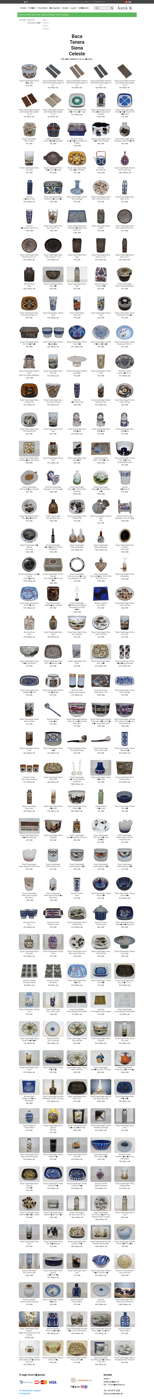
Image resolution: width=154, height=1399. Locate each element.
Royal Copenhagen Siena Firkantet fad (77, 517)
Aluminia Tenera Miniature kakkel (29, 981)
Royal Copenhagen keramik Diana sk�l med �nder (101, 1330)
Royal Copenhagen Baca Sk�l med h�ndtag (53, 169)
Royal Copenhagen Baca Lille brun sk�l (77, 1243)
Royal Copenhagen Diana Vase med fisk (29, 720)
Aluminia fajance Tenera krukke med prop (29, 1301)
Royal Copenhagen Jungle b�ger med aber (53, 604)
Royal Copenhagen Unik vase (77, 314)
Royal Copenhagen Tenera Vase (101, 372)
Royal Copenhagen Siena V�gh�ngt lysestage (124, 662)
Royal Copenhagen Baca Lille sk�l (53, 285)
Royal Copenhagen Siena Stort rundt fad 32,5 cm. (100, 198)
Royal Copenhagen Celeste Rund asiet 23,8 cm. (125, 343)
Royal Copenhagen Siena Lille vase (29, 169)
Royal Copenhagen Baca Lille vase (29, 952)
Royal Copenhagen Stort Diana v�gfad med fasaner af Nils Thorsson (100, 1215)
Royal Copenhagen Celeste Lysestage (125, 952)
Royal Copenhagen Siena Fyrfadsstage (124, 1185)
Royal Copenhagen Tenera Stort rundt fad (77, 1068)
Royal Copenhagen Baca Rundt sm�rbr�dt (29, 1039)
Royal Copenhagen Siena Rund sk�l (77, 807)
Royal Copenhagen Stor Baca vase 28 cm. (77, 1214)
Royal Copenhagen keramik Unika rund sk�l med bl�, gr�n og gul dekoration (101, 721)
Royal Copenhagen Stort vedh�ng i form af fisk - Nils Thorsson (101, 576)
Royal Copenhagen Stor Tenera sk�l (101, 1156)
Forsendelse (43, 8)
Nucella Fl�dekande (125, 488)
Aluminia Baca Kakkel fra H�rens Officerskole (29, 1099)
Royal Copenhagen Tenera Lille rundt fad (125, 401)
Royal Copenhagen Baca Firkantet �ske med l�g (53, 1214)
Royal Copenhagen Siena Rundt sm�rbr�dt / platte (29, 1214)
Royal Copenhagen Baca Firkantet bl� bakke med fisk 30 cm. (76, 228)
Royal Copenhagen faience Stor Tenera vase (125, 169)
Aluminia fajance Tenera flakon (29, 1127)
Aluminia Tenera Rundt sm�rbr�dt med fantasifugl (125, 1157)
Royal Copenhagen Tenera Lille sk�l (125, 807)
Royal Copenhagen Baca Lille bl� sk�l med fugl (125, 923)
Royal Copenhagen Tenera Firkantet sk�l (53, 1185)
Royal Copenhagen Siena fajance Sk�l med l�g (53, 1273)
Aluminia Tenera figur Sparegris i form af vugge (53, 488)
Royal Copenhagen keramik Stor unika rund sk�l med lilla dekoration (124, 721)
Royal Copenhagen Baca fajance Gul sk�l (29, 1186)
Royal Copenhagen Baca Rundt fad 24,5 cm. (29, 256)
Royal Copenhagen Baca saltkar (29, 140)
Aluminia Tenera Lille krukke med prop (29, 778)
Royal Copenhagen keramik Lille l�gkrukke (53, 691)
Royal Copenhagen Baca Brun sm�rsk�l (29, 343)
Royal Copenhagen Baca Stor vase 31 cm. (53, 227)
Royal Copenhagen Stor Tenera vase (53, 1010)
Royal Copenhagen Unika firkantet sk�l (77, 865)
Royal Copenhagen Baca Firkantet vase (125, 778)
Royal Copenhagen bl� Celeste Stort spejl (29, 547)
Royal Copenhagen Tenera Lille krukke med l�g (125, 314)
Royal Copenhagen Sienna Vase (101, 314)
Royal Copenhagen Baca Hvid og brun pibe (77, 749)
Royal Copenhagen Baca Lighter (101, 227)
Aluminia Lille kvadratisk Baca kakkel (101, 1010)
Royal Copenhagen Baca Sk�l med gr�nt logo (77, 111)
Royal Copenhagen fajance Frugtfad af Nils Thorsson (125, 1359)
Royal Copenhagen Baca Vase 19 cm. (125, 198)
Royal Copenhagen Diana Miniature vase (100, 401)
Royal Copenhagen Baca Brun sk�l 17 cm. (125, 981)
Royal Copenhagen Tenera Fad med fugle (125, 691)
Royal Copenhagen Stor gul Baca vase (53, 517)
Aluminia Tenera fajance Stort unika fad (125, 1272)
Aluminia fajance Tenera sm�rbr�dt (53, 1330)
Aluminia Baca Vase (29, 285)
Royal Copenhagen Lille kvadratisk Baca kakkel (77, 1010)
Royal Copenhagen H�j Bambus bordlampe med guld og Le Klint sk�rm (77, 606)
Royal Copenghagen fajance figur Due (101, 518)
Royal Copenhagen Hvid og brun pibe (101, 749)
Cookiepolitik (24, 1393)
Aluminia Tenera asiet (101, 1301)
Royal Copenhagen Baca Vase (77, 285)
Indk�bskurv (83, 8)
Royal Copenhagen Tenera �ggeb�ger (53, 343)
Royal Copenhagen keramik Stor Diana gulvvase (101, 1098)
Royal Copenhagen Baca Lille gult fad (29, 401)
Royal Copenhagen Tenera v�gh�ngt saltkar (53, 140)
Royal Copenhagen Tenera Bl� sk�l (53, 1068)
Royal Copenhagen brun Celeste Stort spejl (125, 547)
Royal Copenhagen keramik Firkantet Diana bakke (101, 1243)
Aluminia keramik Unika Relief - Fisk (101, 691)
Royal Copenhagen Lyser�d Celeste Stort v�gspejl (29, 576)
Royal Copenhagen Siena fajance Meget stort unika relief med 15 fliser (29, 1332)
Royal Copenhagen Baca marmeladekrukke (125, 285)
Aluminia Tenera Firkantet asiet (53, 923)
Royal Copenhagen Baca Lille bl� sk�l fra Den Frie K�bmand (125, 112)
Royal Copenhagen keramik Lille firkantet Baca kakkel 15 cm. (53, 83)
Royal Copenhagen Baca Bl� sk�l (125, 1098)
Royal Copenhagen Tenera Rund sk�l (77, 343)
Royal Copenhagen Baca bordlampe (101, 546)
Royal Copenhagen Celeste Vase (53, 314)
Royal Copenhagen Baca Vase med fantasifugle (29, 1156)
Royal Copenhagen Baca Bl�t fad (77, 981)
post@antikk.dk (116, 1393)
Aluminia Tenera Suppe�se (53, 720)
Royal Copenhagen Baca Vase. (77, 256)
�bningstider (54, 8)
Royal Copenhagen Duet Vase (77, 662)
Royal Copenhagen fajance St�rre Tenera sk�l (101, 1272)
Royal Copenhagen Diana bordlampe (77, 546)
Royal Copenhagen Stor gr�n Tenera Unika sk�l (101, 489)
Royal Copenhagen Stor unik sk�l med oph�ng (100, 837)
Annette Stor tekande (101, 169)
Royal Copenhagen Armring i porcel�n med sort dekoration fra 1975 (77, 576)
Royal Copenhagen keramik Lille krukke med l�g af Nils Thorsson (29, 1360)
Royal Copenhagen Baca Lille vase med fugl (53, 401)
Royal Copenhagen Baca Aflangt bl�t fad (29, 691)
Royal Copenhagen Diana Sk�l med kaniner (29, 662)
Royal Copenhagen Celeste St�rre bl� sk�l (101, 343)
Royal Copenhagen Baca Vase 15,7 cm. (101, 256)
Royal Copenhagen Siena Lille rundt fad (124, 604)
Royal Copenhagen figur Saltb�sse (77, 430)
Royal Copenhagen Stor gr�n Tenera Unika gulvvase (77, 489)
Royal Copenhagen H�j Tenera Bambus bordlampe (77, 779)
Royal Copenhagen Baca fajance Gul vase (53, 1128)
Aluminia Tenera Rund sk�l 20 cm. (125, 372)
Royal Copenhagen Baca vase (29, 807)
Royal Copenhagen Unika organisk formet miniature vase (124, 837)
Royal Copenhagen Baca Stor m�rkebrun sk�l (53, 662)
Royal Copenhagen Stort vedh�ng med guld (29, 488)
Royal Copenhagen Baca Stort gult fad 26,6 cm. (29, 314)
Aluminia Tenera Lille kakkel (53, 981)
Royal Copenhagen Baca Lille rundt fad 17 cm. (53, 256)
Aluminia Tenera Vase (77, 894)
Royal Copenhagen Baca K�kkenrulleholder (29, 836)
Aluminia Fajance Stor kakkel (100, 604)
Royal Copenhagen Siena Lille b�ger (77, 459)
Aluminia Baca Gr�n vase (100, 807)
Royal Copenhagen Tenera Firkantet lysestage (101, 1127)
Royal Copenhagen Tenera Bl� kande (101, 778)
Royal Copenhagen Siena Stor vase (124, 1039)
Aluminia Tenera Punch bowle (101, 923)
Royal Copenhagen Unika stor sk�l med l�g (124, 1068)
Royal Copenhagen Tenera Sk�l (53, 749)
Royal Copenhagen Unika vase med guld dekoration (29, 895)
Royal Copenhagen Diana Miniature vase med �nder (125, 140)
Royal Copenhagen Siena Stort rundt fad (100, 633)
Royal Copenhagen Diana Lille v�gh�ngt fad (29, 517)
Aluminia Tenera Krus (29, 923)
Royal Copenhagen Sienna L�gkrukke (29, 82)
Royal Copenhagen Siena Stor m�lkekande (53, 1243)
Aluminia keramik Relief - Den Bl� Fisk (101, 459)
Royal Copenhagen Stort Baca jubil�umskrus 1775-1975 (101, 1360)
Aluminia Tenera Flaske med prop (101, 1185)
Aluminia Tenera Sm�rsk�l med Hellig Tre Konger (77, 141)
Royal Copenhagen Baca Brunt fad (53, 778)
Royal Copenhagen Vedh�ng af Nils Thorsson (77, 836)
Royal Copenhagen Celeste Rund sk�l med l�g (125, 1243)
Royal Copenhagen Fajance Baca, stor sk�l (77, 1359)
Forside (23, 8)
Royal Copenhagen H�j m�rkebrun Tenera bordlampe (53, 547)
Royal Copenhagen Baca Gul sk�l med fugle (77, 169)
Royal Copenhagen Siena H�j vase (53, 807)
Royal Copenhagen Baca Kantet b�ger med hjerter (29, 459)
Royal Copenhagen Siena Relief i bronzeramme (124, 1301)
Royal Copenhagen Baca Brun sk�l (101, 662)
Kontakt (65, 8)
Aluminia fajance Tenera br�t (101, 285)
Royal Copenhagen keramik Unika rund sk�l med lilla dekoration (77, 721)
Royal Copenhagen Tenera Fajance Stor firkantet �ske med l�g (53, 577)
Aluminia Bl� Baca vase (29, 198)
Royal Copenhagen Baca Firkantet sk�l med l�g (53, 198)
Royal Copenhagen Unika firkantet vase (53, 865)
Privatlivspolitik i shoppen (30, 1390)
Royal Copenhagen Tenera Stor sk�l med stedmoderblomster (125, 460)
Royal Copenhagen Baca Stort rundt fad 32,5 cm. (125, 227)
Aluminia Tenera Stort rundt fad (53, 1039)
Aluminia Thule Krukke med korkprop (77, 691)
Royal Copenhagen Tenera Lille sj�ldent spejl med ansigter (101, 112)
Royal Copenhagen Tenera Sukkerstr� (125, 749)
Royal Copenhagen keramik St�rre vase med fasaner (77, 1330)
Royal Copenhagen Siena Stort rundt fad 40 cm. (77, 952)
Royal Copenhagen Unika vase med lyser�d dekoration (53, 895)
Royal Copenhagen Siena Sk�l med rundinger (100, 140)
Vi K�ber (32, 8)
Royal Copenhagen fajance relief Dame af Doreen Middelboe (29, 373)
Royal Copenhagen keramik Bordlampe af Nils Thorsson (53, 1098)
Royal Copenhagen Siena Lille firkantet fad (29, 430)
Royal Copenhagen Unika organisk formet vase (29, 865)
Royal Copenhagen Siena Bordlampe (124, 575)
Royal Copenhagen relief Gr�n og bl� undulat (77, 1127)
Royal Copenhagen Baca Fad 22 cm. (77, 1098)
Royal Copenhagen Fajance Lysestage (77, 372)
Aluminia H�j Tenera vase (77, 401)
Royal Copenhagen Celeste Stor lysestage (77, 198)
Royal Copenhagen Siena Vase (53, 430)
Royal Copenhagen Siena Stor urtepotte (77, 633)
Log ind (73, 8)
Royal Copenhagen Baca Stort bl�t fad (29, 604)
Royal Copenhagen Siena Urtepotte (53, 836)
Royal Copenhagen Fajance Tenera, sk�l (53, 1359)
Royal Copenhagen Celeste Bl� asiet (53, 1301)
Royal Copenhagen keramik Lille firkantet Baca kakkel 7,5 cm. (124, 83)
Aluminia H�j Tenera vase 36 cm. (29, 227)
